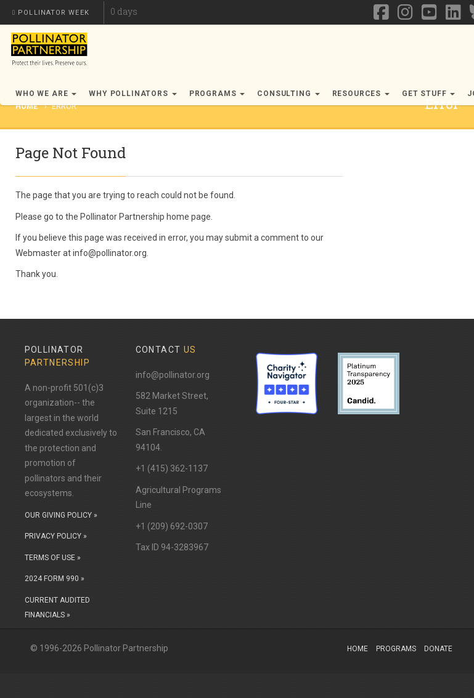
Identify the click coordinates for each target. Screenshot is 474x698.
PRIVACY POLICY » (56, 536)
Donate (438, 648)
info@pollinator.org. (111, 253)
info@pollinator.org (173, 375)
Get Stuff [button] (428, 93)
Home (357, 648)
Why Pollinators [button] (132, 93)
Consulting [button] (288, 93)
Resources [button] (361, 93)
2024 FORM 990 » (54, 578)
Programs (396, 648)
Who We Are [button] (45, 93)
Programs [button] (217, 93)
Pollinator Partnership (122, 217)
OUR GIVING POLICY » (61, 515)
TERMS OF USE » (53, 557)
